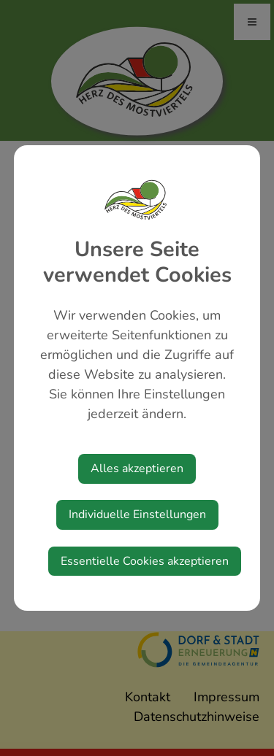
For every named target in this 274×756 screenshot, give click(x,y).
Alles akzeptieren (137, 468)
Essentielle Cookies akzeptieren (145, 561)
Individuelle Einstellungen (137, 514)
